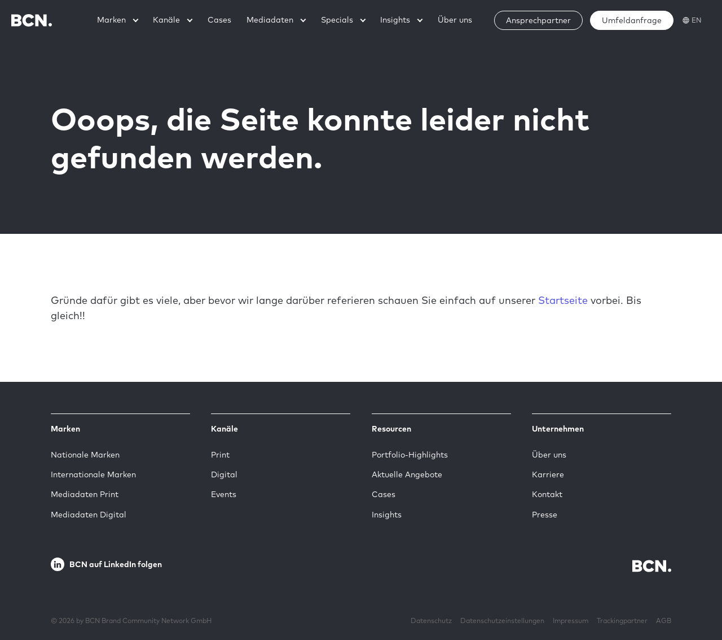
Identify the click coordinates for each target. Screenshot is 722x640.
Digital (224, 474)
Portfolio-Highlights (410, 455)
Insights (387, 515)
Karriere (548, 474)
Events (223, 494)
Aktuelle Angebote (407, 474)
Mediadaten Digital (88, 515)
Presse (544, 515)
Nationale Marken (85, 455)
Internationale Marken (93, 474)
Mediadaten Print (84, 494)
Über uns (549, 455)
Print (220, 455)
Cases (383, 494)
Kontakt (547, 494)
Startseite (563, 300)
